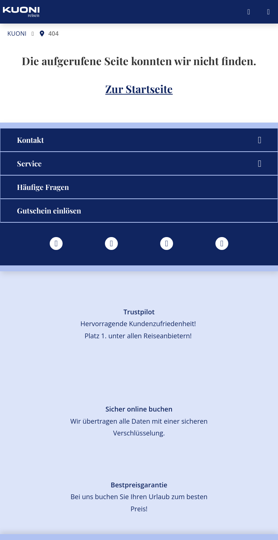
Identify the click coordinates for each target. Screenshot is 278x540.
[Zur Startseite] (21, 12)
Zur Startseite (139, 89)
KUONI (17, 33)
